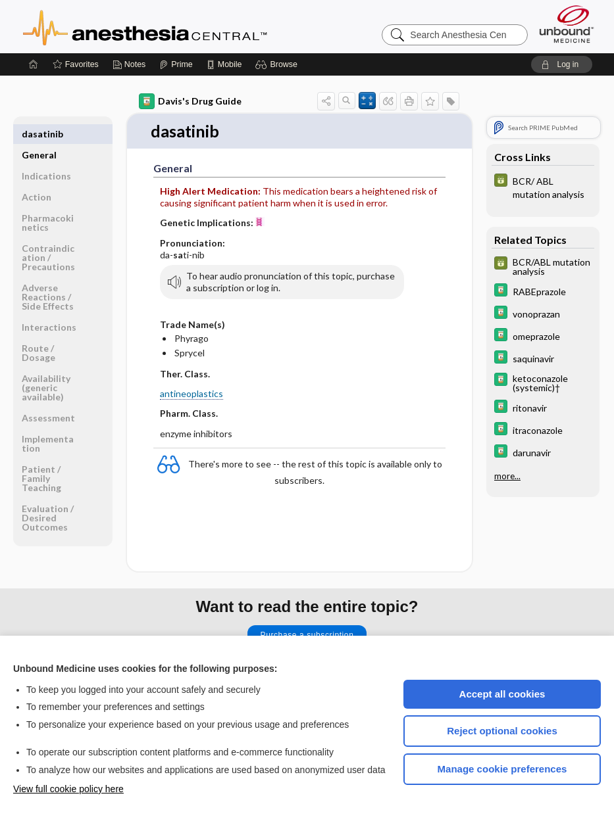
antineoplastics (191, 394)
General (39, 133)
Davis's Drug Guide (190, 101)
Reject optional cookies (502, 730)
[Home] (33, 64)
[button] (278, 64)
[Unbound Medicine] (567, 24)
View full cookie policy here (68, 789)
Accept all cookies (502, 693)
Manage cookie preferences (502, 768)
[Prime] (175, 64)
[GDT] (543, 187)
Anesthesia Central (186, 26)
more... (507, 476)
